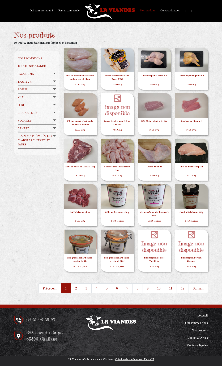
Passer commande (68, 10)
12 (182, 288)
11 (170, 288)
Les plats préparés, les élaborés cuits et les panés (35, 140)
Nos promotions (30, 58)
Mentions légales (197, 345)
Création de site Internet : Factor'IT (134, 359)
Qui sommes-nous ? (41, 10)
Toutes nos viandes (32, 66)
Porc (21, 105)
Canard (23, 128)
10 (159, 288)
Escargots (26, 73)
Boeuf (22, 89)
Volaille (24, 120)
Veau (21, 97)
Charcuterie (27, 112)
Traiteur (24, 81)
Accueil (203, 315)
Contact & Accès (197, 338)
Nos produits (147, 10)
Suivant (198, 288)
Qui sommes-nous (196, 323)
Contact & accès (170, 10)
